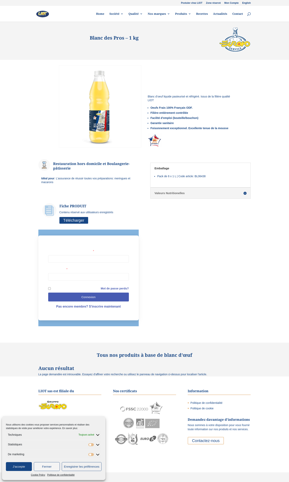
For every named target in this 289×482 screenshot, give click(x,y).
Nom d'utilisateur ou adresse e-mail (71, 251)
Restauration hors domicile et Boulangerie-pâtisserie (91, 166)
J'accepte (19, 466)
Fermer (47, 466)
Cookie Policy (38, 475)
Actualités (220, 14)
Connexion (88, 297)
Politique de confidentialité (61, 475)
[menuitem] (246, 4)
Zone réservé (213, 3)
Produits (181, 14)
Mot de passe (57, 269)
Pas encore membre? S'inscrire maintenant (88, 306)
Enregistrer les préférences (81, 466)
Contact (237, 14)
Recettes (202, 14)
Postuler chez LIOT (191, 3)
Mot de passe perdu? (115, 288)
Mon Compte (231, 3)
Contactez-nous (206, 440)
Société (114, 14)
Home (100, 14)
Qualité (133, 14)
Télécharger (73, 220)
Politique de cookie (202, 408)
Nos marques (157, 14)
